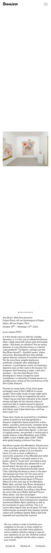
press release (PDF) (12, 332)
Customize (40, 546)
